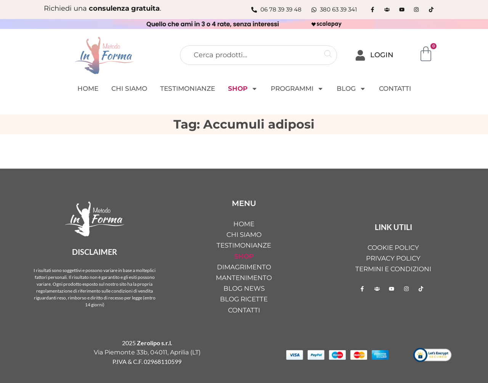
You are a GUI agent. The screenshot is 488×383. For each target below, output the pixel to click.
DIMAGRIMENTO (244, 267)
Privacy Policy (393, 258)
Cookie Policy (393, 247)
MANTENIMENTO (244, 278)
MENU (244, 203)
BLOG (351, 89)
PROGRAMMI (297, 89)
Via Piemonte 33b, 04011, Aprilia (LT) (147, 352)
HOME (87, 88)
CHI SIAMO (129, 88)
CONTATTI (395, 88)
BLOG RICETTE (244, 299)
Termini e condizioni (393, 269)
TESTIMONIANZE (187, 88)
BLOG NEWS (244, 288)
